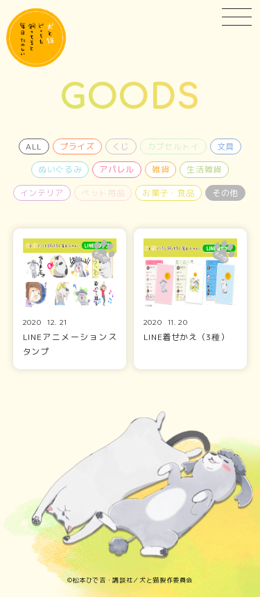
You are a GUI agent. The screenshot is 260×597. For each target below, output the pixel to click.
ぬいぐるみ (60, 169)
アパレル (117, 169)
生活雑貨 (204, 169)
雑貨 (160, 169)
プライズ (77, 146)
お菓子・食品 (168, 193)
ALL (34, 146)
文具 (225, 146)
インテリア (42, 193)
